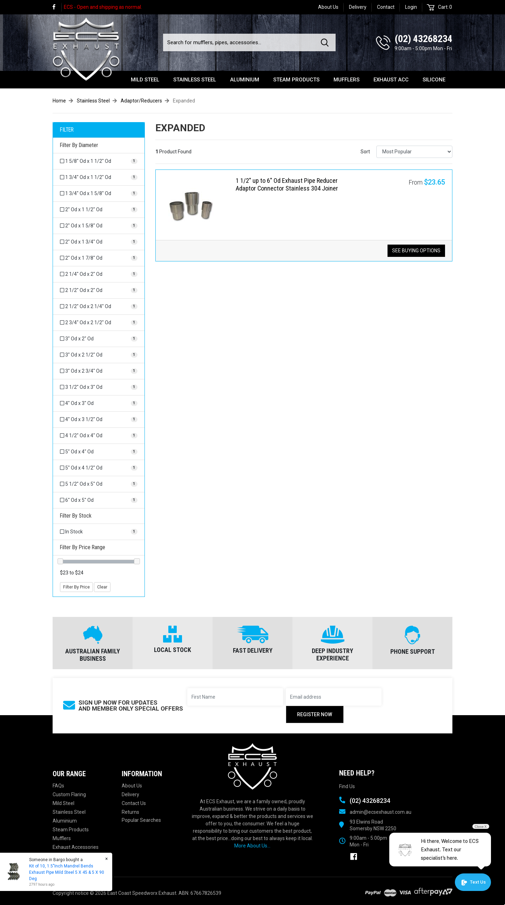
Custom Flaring (69, 794)
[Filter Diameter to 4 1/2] (98, 435)
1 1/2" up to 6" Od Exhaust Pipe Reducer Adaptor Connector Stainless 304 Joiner (287, 184)
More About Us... (252, 846)
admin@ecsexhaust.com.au (380, 812)
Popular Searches (141, 820)
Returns (130, 812)
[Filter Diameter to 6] (98, 500)
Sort (365, 151)
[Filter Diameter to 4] (98, 403)
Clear (102, 587)
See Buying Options (416, 250)
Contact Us (134, 803)
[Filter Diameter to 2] (98, 209)
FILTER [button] (67, 130)
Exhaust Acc (391, 79)
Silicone (434, 79)
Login (411, 7)
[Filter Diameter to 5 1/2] (98, 484)
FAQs (58, 785)
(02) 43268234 (423, 39)
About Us (328, 7)
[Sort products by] (414, 152)
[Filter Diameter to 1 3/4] (98, 177)
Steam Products (296, 79)
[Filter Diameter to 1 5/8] (98, 161)
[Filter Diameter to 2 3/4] (98, 322)
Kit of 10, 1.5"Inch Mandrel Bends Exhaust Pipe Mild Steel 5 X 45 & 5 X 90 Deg (66, 872)
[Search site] (326, 42)
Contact (386, 7)
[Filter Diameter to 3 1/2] (98, 387)
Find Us (347, 786)
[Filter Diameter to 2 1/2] (98, 290)
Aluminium (244, 79)
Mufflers (346, 79)
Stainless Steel (194, 79)
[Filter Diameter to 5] (98, 452)
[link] (57, 7)
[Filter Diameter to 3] (98, 339)
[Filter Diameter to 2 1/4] (98, 274)
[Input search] (240, 42)
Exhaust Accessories (76, 847)
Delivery (357, 7)
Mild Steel (145, 79)
